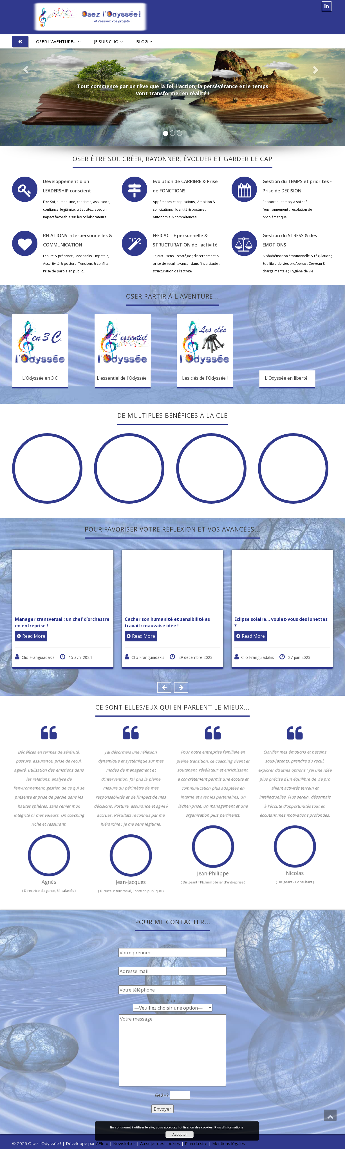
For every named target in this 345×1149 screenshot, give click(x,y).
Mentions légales (228, 1143)
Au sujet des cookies (160, 1143)
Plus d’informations (228, 1127)
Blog (144, 41)
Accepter (179, 1135)
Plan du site (196, 1143)
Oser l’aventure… (58, 41)
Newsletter (124, 1143)
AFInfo (102, 1143)
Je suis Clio (108, 41)
